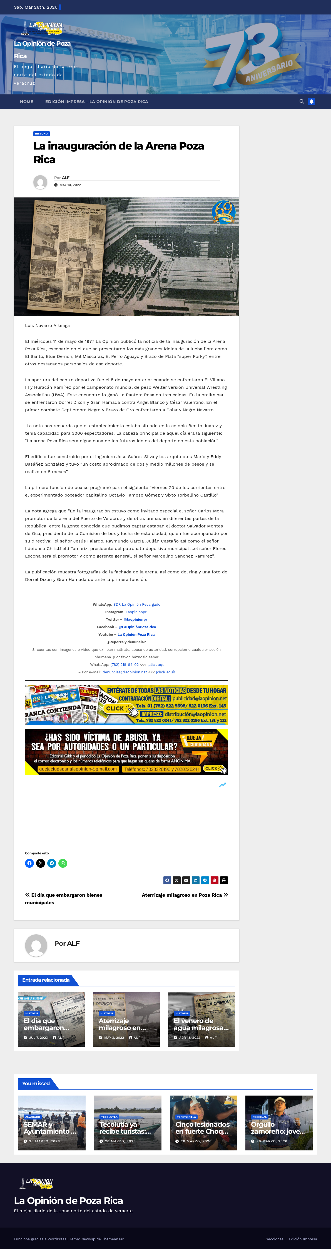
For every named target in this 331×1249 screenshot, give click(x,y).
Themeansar (113, 1239)
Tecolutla (109, 1116)
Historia (41, 133)
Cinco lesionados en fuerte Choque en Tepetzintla (203, 1131)
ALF (65, 177)
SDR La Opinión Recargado (136, 604)
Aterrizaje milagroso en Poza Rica (185, 895)
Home (26, 101)
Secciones (274, 1239)
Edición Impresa (303, 1239)
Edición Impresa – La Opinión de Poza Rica (96, 101)
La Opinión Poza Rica (136, 634)
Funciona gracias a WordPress (41, 1239)
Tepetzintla (186, 1116)
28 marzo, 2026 (44, 1141)
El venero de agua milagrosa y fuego (201, 1028)
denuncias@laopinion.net (125, 672)
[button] (302, 101)
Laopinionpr (137, 612)
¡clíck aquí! (157, 665)
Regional (260, 1116)
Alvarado (32, 1116)
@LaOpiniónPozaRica (137, 627)
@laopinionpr (135, 619)
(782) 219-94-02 (125, 665)
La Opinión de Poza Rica (68, 1200)
